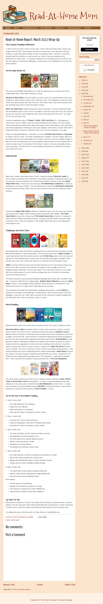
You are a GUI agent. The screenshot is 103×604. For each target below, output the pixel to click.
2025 (83, 84)
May (85, 120)
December (87, 96)
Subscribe (89, 49)
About (16, 28)
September (87, 106)
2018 (83, 158)
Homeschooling (74, 28)
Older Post (70, 585)
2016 (83, 164)
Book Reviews (46, 28)
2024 (83, 87)
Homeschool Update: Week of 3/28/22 (90, 127)
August (86, 110)
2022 (83, 93)
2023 (83, 90)
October (86, 103)
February (86, 140)
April (85, 123)
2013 (83, 174)
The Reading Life (30, 28)
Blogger (69, 600)
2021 (83, 148)
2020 (83, 151)
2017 (83, 161)
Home (8, 28)
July (85, 113)
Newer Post (9, 585)
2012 (83, 178)
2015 (83, 168)
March (85, 137)
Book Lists (59, 28)
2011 (83, 181)
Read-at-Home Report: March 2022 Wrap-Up (91, 132)
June (85, 116)
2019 (83, 155)
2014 (83, 171)
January (86, 144)
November (87, 100)
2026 (83, 80)
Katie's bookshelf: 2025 (89, 65)
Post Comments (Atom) (21, 589)
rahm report (15, 520)
